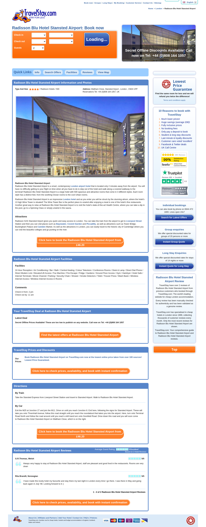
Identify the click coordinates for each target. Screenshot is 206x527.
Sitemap (157, 3)
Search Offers (53, 72)
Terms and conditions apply (174, 100)
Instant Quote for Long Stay (174, 266)
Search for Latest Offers (174, 217)
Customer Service (133, 3)
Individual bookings (174, 205)
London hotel (69, 199)
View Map (103, 72)
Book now (88, 3)
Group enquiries (174, 229)
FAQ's (86, 518)
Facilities (71, 72)
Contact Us (148, 3)
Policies (93, 518)
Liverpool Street (134, 221)
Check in (18, 35)
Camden (41, 227)
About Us (32, 518)
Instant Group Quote (174, 242)
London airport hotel (81, 186)
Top (174, 349)
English (188, 2)
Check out (19, 41)
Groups (97, 3)
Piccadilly (91, 224)
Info (37, 72)
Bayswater (61, 224)
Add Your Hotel (64, 518)
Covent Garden (74, 224)
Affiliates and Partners (47, 518)
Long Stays (107, 3)
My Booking (119, 3)
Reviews (88, 72)
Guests (18, 47)
